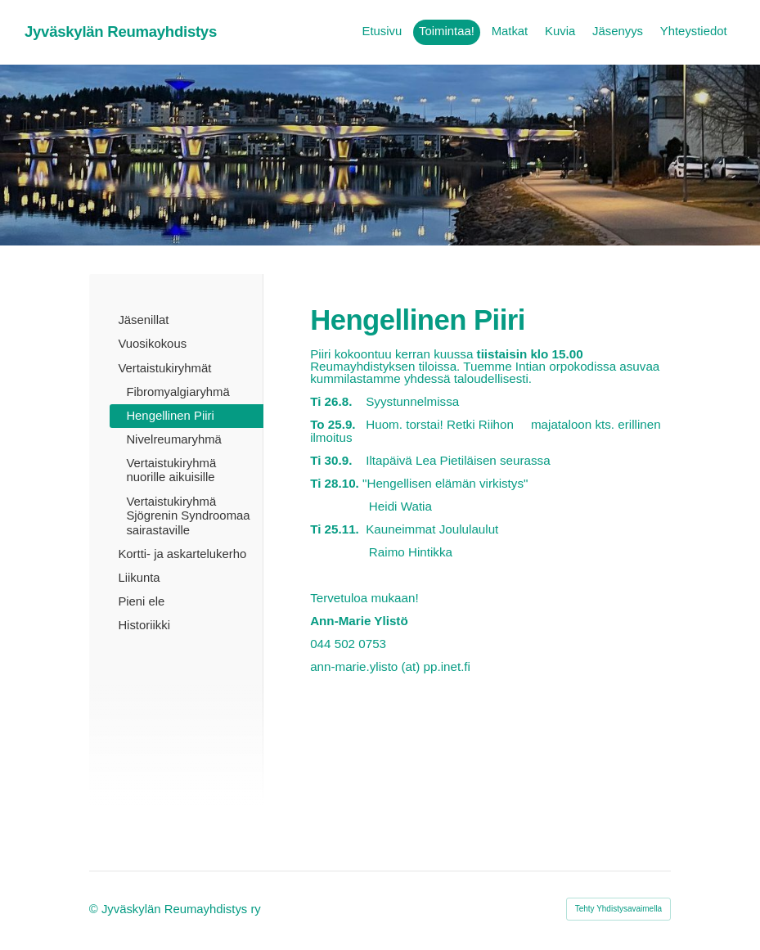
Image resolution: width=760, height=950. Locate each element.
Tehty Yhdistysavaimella (619, 908)
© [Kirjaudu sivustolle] (95, 909)
